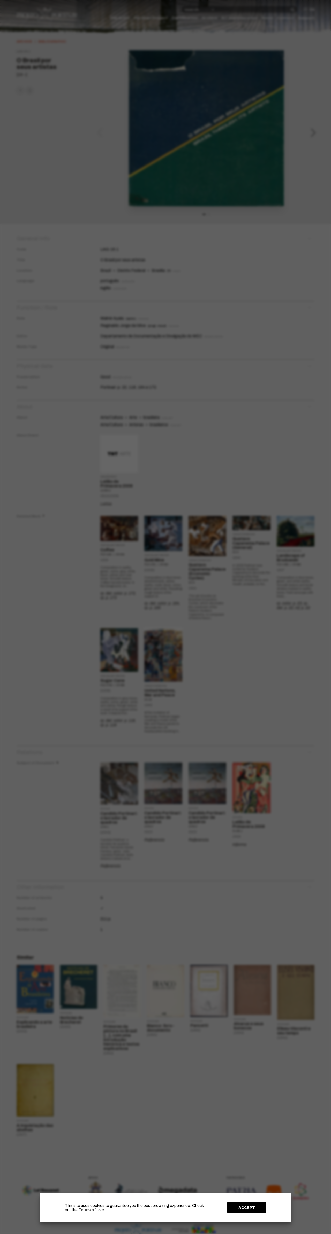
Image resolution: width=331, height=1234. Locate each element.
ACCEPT (246, 1208)
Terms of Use (91, 1210)
